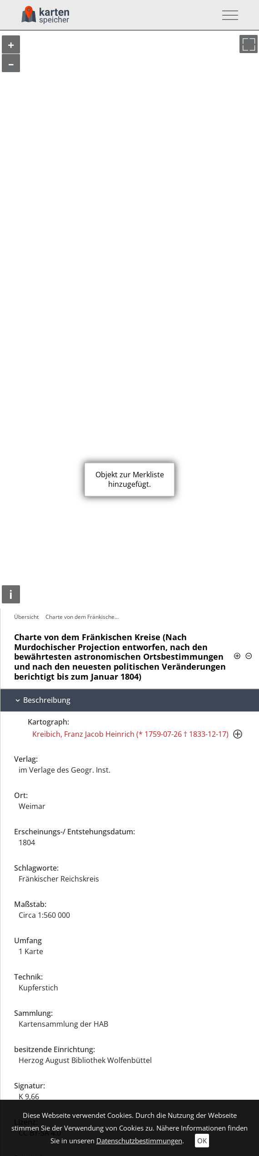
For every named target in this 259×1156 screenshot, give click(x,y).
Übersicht (26, 617)
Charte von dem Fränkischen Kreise (83, 617)
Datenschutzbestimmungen (139, 1140)
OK (202, 1140)
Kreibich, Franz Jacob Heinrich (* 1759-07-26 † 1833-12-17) (130, 734)
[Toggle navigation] (227, 15)
